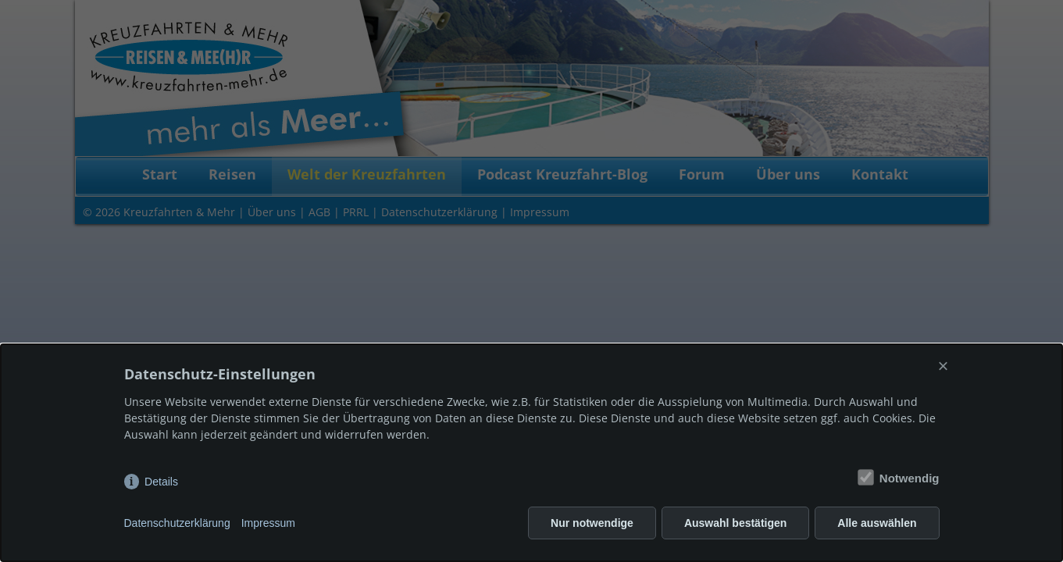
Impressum (268, 523)
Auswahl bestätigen (735, 523)
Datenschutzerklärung (177, 523)
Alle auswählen (876, 523)
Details (161, 481)
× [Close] (942, 365)
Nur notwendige (592, 523)
